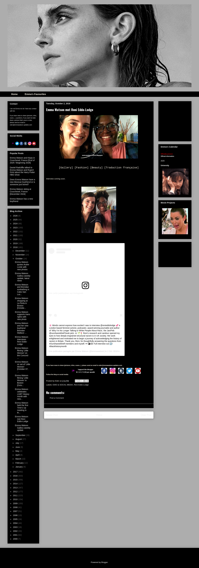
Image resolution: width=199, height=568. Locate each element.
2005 (15, 519)
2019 (15, 243)
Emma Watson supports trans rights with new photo (22, 315)
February (19, 463)
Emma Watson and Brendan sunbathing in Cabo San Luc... (22, 289)
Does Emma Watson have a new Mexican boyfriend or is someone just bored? (22, 182)
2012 (15, 491)
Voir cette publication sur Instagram (66, 293)
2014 (15, 483)
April (17, 455)
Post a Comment (57, 398)
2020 (15, 239)
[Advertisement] (175, 254)
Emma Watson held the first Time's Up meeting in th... (21, 408)
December (20, 251)
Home (14, 94)
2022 (15, 231)
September (20, 435)
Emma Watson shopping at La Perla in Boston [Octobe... (21, 303)
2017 (15, 472)
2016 (15, 476)
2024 (15, 223)
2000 (15, 539)
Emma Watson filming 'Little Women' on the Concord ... (21, 353)
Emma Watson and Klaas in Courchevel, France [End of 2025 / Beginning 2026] (22, 160)
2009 (15, 503)
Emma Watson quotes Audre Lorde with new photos (22, 265)
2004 (15, 523)
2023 (15, 227)
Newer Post (52, 415)
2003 (15, 527)
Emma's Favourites (35, 94)
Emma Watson (81, 351)
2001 (15, 535)
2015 (15, 480)
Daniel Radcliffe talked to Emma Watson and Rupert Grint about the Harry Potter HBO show (22, 171)
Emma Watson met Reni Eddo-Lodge (21, 419)
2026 (15, 216)
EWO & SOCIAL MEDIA (63, 385)
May (17, 451)
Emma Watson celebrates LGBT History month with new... (22, 394)
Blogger (104, 562)
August (18, 439)
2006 (15, 515)
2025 (15, 219)
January (19, 467)
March (18, 459)
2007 (15, 511)
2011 (15, 495)
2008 (15, 507)
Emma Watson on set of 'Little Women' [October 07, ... (22, 367)
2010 (15, 499)
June (17, 447)
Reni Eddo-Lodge (81, 385)
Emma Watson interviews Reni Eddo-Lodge (21, 340)
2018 (15, 247)
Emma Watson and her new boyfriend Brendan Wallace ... (21, 328)
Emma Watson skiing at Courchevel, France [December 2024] (20, 191)
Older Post (146, 415)
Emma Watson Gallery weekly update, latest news (22, 277)
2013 (15, 487)
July (17, 443)
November (20, 255)
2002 (15, 531)
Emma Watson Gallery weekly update (22, 427)
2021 (15, 235)
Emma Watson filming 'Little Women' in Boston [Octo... (21, 380)
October (19, 258)
